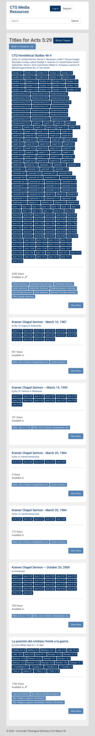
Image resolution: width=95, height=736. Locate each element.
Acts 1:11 (47, 211)
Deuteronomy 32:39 (21, 106)
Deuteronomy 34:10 (40, 119)
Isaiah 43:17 (43, 140)
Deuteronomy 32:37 (41, 102)
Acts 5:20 (50, 331)
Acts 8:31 (28, 232)
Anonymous (19, 571)
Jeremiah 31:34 (52, 190)
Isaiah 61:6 (30, 156)
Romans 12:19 (70, 654)
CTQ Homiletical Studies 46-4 (31, 55)
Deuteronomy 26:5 (21, 94)
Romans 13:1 (49, 658)
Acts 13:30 (54, 240)
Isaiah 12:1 (62, 127)
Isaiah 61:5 (17, 156)
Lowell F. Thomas (64, 59)
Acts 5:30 (28, 215)
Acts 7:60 (28, 227)
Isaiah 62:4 (42, 161)
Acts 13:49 (42, 248)
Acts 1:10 (37, 211)
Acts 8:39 (50, 236)
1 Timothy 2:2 (51, 667)
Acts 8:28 (61, 227)
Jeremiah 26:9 (19, 177)
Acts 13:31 (66, 240)
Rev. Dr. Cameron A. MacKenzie (28, 391)
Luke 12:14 (73, 650)
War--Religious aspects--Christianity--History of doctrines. (38, 702)
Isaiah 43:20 (18, 144)
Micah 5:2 (50, 194)
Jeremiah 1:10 (61, 169)
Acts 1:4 (46, 207)
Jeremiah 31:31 (69, 186)
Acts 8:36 (17, 236)
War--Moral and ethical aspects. (45, 694)
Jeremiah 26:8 (64, 173)
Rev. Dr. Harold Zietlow (62, 62)
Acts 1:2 (26, 207)
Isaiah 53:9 (42, 148)
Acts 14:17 (66, 257)
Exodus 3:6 (17, 77)
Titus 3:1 (16, 671)
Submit (75, 21)
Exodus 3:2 (30, 73)
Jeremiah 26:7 (49, 173)
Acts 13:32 (17, 244)
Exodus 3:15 (58, 81)
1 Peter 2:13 (40, 671)
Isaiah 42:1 (67, 131)
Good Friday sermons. (22, 292)
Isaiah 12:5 (42, 131)
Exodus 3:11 (68, 77)
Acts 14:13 (17, 257)
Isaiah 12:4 (30, 131)
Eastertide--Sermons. (39, 288)
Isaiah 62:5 (54, 161)
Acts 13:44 (42, 244)
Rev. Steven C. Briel (28, 65)
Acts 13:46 (66, 244)
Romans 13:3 (18, 663)
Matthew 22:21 (47, 650)
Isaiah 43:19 (70, 140)
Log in (55, 8)
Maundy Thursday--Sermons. (64, 292)
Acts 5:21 (61, 331)
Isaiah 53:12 (18, 152)
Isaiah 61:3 (55, 152)
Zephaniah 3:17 (68, 198)
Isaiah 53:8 (30, 148)
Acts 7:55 (39, 223)
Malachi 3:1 (34, 202)
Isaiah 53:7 (17, 148)
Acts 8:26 (39, 227)
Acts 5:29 (17, 215)
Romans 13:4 (33, 663)
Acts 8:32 (39, 232)
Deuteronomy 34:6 (21, 115)
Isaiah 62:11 (18, 165)
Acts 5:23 (17, 335)
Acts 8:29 (72, 227)
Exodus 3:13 (31, 81)
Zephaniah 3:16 (52, 198)
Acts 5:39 (61, 219)
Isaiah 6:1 (37, 123)
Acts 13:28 (29, 240)
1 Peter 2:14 (53, 671)
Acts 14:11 (63, 253)
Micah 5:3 (61, 194)
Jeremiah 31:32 (20, 190)
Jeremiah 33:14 (69, 190)
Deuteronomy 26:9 (40, 98)
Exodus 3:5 (67, 73)
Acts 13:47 (17, 248)
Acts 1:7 (75, 207)
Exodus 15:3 (31, 85)
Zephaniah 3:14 (19, 198)
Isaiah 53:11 (68, 148)
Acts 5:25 (39, 335)
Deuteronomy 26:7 (59, 94)
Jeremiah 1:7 (18, 169)
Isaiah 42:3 (30, 135)
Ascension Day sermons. (41, 284)
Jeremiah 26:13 (20, 181)
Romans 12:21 (34, 658)
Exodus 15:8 (31, 89)
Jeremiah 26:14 (36, 181)
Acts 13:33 (29, 244)
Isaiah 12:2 (74, 127)
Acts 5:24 (28, 335)
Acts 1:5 (55, 207)
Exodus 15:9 (45, 89)
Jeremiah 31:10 (69, 181)
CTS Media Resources (19, 9)
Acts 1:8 (16, 211)
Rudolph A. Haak (44, 62)
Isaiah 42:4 (42, 135)
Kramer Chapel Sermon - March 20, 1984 (39, 453)
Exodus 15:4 (45, 85)
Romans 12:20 (19, 658)
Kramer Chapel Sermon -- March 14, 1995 (40, 387)
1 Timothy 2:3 (66, 667)
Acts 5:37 (39, 219)
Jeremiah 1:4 (45, 165)
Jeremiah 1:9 (47, 169)
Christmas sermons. (64, 284)
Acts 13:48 (29, 248)
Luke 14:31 (17, 654)
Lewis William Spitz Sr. (24, 645)
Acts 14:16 (54, 257)
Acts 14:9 (40, 253)
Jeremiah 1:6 (73, 165)
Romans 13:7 (76, 663)
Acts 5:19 (39, 331)
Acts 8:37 (28, 236)
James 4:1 (28, 671)
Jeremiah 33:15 (20, 194)
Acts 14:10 (51, 253)
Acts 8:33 (50, 232)
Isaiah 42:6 (67, 135)
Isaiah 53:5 (56, 144)
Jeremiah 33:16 (36, 194)
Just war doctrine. (21, 694)
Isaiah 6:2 (48, 123)
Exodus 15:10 (59, 89)
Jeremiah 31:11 (20, 186)
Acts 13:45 (54, 244)
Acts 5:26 (50, 335)
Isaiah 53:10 (55, 148)
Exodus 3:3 (42, 73)
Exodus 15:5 (58, 85)
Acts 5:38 (50, 219)
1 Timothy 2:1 (36, 667)
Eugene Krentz (26, 68)
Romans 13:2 (64, 658)
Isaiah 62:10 (67, 161)
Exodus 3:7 (30, 77)
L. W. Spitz (39, 645)
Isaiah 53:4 (44, 144)
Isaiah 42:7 (17, 140)
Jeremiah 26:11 (51, 177)
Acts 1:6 (65, 207)
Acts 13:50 (54, 248)
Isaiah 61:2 (43, 152)
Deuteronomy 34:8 (59, 115)
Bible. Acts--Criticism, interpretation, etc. (30, 362)
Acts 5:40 (72, 219)
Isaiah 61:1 (31, 152)
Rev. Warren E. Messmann (44, 59)
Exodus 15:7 (18, 89)
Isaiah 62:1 (69, 156)
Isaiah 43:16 (30, 140)
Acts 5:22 (72, 331)
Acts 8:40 (61, 236)
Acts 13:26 (72, 236)
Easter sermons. (20, 288)
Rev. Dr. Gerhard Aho (23, 59)
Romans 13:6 (61, 663)
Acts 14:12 (75, 253)
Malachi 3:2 (47, 202)
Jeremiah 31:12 (36, 186)
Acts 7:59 (17, 227)
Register (67, 8)
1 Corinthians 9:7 (20, 667)
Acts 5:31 (39, 215)
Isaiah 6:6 (28, 127)
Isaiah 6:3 (59, 123)
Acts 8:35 (72, 232)
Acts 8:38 (39, 236)
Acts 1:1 (16, 207)
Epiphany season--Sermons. (63, 288)
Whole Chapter (63, 40)
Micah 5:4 (72, 194)
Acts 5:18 (28, 331)
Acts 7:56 (50, 223)
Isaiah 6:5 (17, 127)
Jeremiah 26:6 (34, 173)
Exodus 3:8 (42, 77)
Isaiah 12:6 (54, 131)
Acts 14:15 (42, 257)
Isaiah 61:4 (68, 152)
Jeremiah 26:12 (68, 177)
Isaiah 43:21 (31, 144)
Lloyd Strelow (43, 65)
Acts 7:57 (61, 223)
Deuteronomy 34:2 (60, 106)
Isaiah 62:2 (17, 161)
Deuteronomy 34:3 (21, 110)
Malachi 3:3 (60, 202)
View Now (76, 305)
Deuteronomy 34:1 (41, 106)
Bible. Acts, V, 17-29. (22, 427)
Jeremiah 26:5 (19, 173)
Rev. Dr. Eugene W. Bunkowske (27, 326)
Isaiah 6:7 (39, 127)
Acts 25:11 (41, 654)
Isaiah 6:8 (50, 127)
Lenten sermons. (58, 362)
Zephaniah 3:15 (36, 198)
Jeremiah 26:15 (52, 181)
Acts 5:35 (17, 219)
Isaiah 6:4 (70, 123)
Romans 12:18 (54, 654)
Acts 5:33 (61, 215)
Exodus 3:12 (18, 81)
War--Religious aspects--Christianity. (29, 698)
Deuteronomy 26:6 (40, 94)
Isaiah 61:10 (42, 156)
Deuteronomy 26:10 (59, 98)
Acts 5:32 (50, 215)
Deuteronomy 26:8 (21, 98)
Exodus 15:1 (72, 81)
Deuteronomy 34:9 (21, 119)
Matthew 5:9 (33, 650)
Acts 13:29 (42, 240)
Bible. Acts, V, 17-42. (22, 616)
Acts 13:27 (17, 240)
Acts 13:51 (66, 248)
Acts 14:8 (29, 253)
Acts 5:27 (58, 211)
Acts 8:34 (61, 232)
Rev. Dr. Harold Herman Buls (26, 457)
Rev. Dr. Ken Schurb (41, 68)
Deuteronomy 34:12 (21, 123)
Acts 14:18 (17, 261)
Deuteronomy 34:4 (40, 110)
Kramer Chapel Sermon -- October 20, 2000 (41, 567)
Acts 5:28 (69, 211)
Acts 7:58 (72, 223)
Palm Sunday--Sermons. (23, 296)
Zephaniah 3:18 (19, 202)
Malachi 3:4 (73, 202)
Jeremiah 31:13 (52, 186)
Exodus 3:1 (17, 73)
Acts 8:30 (17, 232)
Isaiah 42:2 (17, 135)
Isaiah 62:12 (31, 165)
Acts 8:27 (50, 227)
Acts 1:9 (26, 211)
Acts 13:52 (17, 253)
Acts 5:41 (17, 223)
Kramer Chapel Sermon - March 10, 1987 (39, 322)
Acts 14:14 (29, 257)
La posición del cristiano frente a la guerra (40, 641)
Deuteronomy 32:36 (21, 102)
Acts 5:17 (17, 331)
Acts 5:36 (28, 219)
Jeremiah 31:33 (36, 190)
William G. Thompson (59, 65)
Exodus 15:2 (18, 85)
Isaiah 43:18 (57, 140)
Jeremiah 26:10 (35, 177)
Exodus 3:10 (55, 77)
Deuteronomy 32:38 (61, 102)
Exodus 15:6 (72, 85)
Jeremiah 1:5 (59, 165)
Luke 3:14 (61, 650)
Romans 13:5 (47, 663)
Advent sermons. (20, 284)
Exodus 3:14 (45, 81)
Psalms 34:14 (19, 650)
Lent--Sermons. (41, 292)
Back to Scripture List (22, 46)
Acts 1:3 (36, 207)
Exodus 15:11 (74, 89)
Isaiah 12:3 (17, 131)
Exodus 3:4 (54, 73)
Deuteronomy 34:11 (60, 119)
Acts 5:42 (28, 223)
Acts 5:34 (72, 215)
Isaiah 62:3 (30, 161)
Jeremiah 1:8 (33, 169)
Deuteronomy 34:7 (40, 115)
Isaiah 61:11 (56, 156)
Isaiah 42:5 (54, 135)
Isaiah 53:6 (69, 144)
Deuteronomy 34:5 (59, 110)
